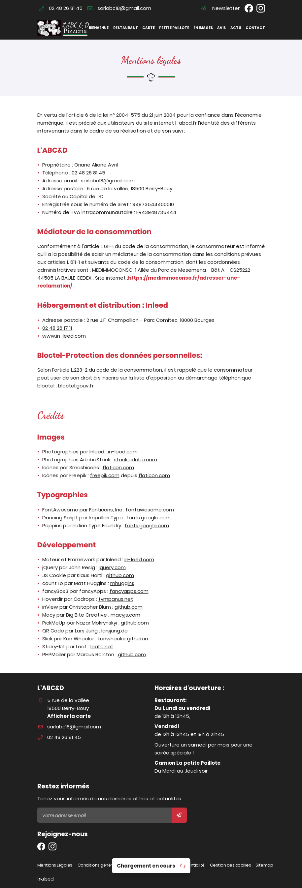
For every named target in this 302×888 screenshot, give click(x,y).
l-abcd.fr (186, 122)
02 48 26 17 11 (57, 327)
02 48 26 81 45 (88, 172)
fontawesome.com (150, 509)
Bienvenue (98, 27)
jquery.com (112, 567)
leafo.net (101, 646)
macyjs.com (125, 614)
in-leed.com (123, 451)
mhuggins (122, 583)
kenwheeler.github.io (123, 638)
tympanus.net (115, 599)
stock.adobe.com (135, 459)
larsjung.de (114, 630)
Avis (221, 27)
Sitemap (264, 865)
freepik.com (104, 475)
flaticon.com (118, 467)
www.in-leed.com (64, 335)
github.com (120, 575)
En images (203, 27)
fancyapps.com (129, 591)
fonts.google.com (148, 517)
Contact (255, 27)
